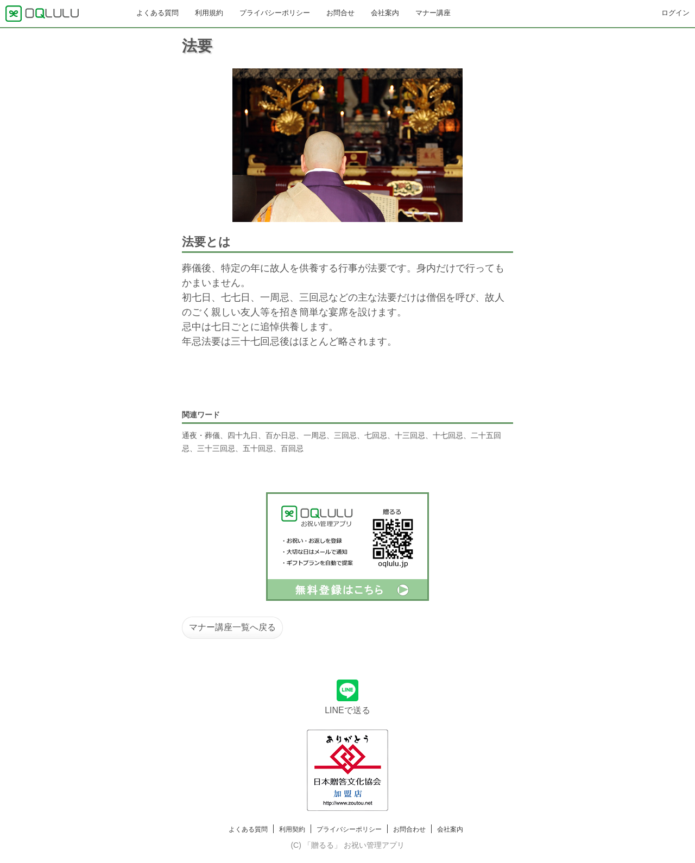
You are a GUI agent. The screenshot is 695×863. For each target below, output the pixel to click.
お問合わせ (409, 829)
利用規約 (209, 13)
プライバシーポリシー (274, 13)
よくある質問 (157, 13)
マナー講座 (433, 13)
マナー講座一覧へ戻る (232, 627)
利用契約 (292, 829)
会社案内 (385, 13)
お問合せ (340, 13)
